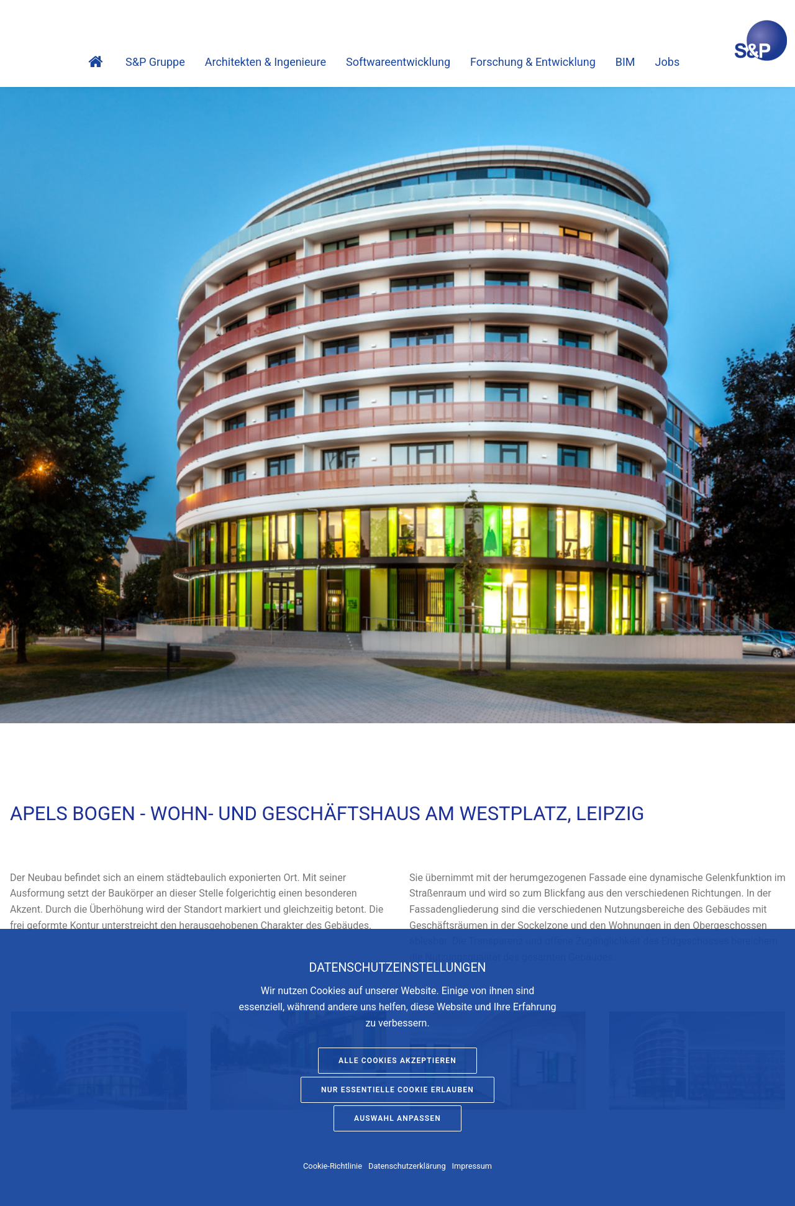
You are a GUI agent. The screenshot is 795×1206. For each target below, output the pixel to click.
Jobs (667, 61)
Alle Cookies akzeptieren (397, 1060)
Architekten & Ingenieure (265, 61)
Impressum (472, 1166)
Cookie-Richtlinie (332, 1166)
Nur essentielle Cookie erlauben (397, 1089)
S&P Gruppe (155, 61)
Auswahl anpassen (397, 1118)
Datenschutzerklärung (407, 1166)
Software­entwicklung (398, 61)
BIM (625, 61)
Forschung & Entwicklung (533, 61)
